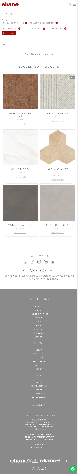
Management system (39, 314)
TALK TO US (39, 382)
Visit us (39, 390)
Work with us (39, 393)
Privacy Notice (39, 337)
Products (39, 350)
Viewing (4, 20)
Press (39, 401)
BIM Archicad (39, 361)
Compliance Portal (39, 386)
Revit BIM (39, 358)
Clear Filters (10, 33)
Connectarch (39, 329)
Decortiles (39, 318)
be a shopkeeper (39, 397)
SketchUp (39, 365)
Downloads (39, 310)
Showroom (39, 333)
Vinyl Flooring (39, 325)
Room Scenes (38, 354)
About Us (39, 306)
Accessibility (39, 405)
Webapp (39, 369)
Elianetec (39, 322)
